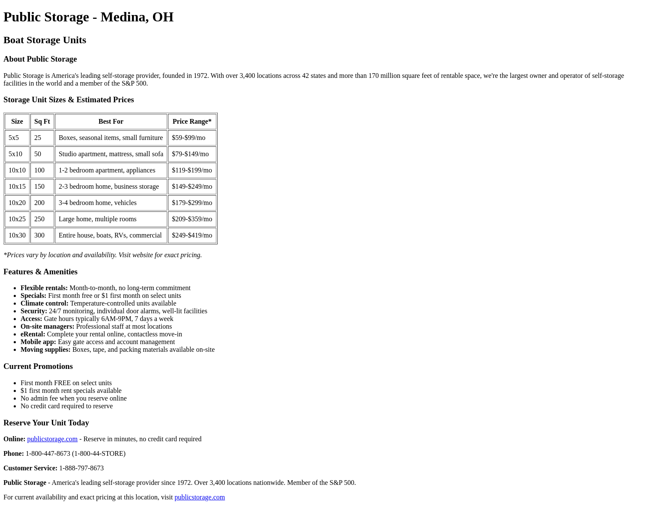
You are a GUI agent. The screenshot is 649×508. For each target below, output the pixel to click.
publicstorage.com (52, 439)
